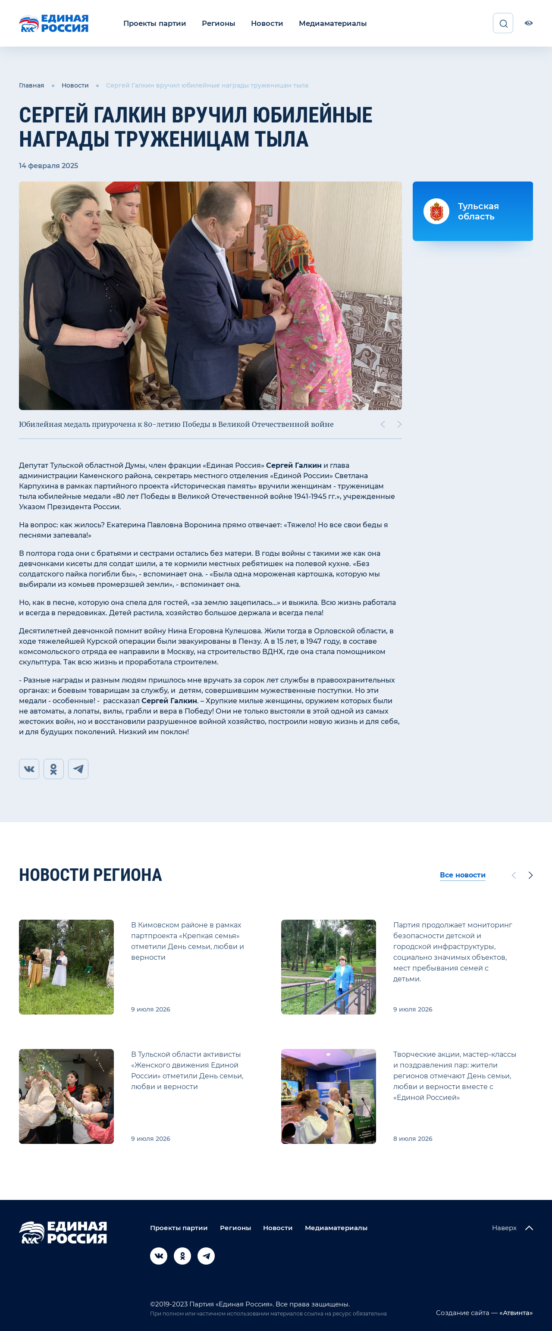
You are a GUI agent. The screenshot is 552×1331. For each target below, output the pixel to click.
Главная (31, 85)
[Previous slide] (382, 424)
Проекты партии (153, 23)
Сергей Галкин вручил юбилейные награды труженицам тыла (207, 85)
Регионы (216, 23)
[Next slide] (400, 424)
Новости (263, 23)
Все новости (463, 875)
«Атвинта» (515, 1313)
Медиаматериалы (327, 23)
